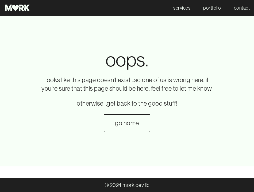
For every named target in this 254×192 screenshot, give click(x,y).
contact (242, 8)
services (181, 8)
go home (127, 123)
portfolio (212, 8)
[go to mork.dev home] (17, 8)
